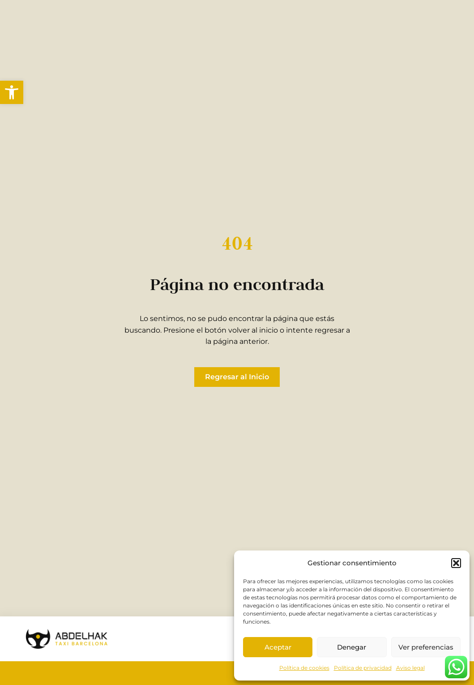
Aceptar (278, 647)
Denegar (351, 647)
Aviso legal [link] (410, 667)
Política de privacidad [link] (363, 667)
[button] (456, 563)
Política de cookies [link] (304, 667)
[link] (11, 92)
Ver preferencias (425, 647)
